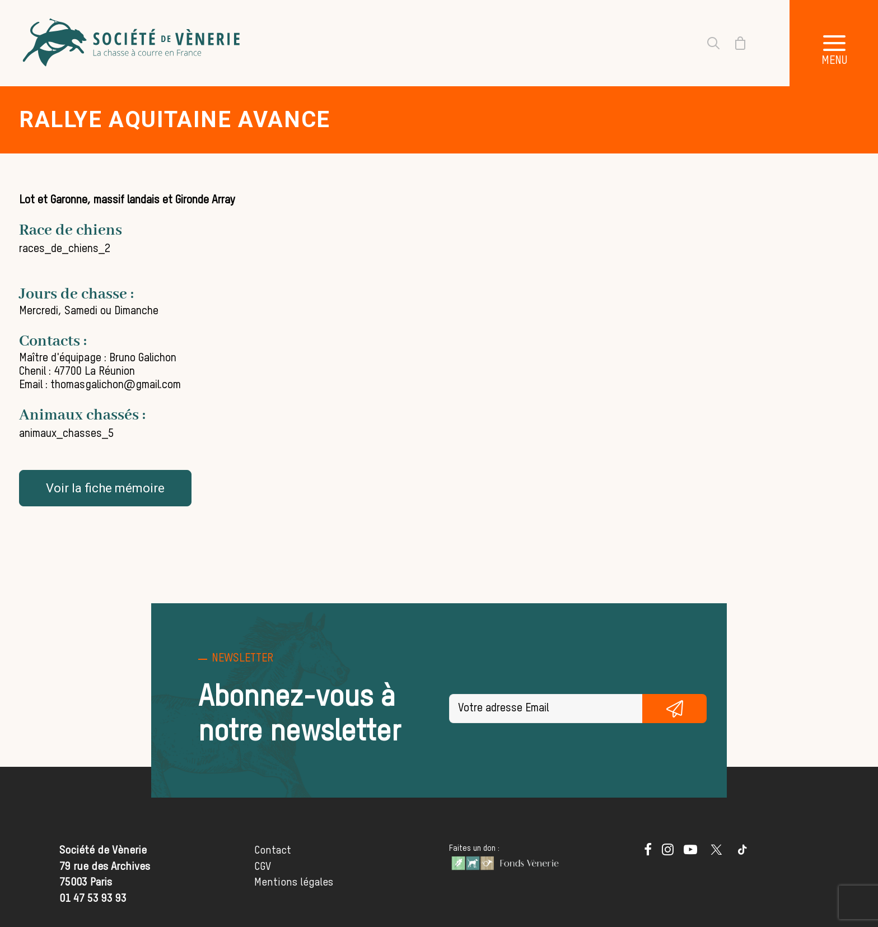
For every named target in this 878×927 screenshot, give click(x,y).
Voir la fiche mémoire (105, 488)
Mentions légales (293, 882)
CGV (262, 866)
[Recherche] (706, 43)
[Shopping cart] (733, 43)
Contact (272, 850)
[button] (648, 852)
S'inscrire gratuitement (674, 708)
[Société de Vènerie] (132, 43)
